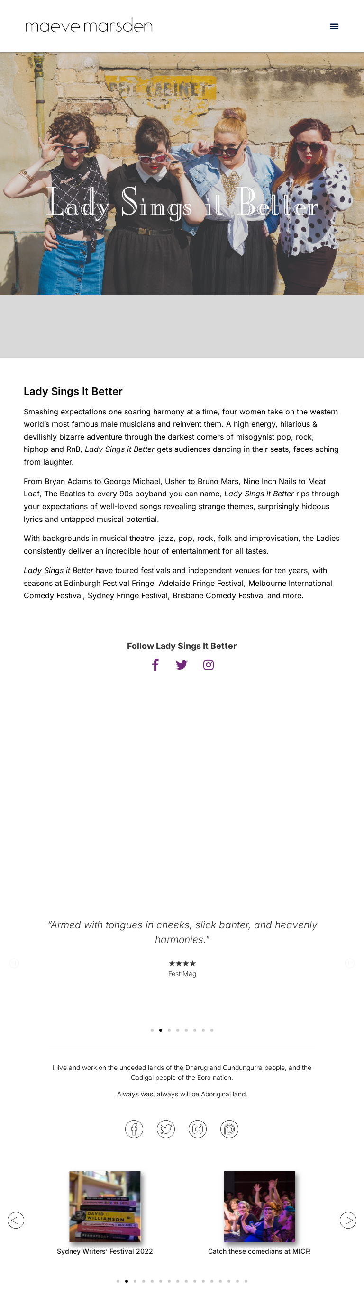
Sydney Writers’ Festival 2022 (104, 1251)
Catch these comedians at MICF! (259, 1251)
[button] (334, 26)
